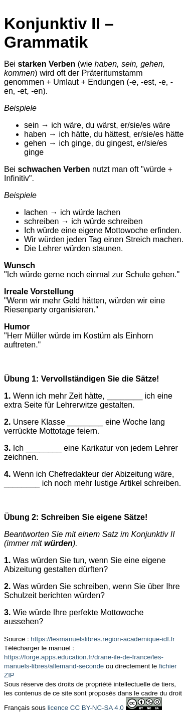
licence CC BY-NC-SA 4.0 (86, 707)
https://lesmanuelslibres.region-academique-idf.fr (102, 639)
